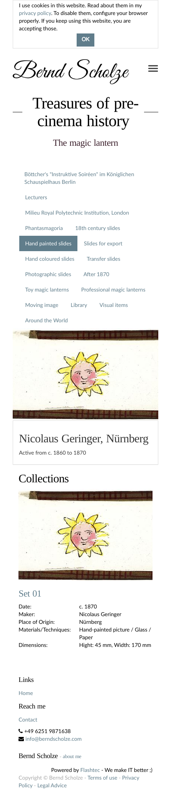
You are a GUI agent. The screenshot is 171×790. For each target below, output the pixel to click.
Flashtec (90, 770)
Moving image (41, 305)
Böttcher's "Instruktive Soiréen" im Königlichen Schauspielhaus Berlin (79, 178)
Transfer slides (103, 258)
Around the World (46, 320)
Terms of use (102, 777)
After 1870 (96, 274)
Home (25, 693)
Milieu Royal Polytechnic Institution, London (77, 212)
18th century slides (97, 228)
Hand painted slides (48, 243)
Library (78, 305)
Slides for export (103, 243)
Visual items (113, 305)
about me (72, 756)
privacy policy (35, 13)
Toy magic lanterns (47, 289)
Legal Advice (52, 785)
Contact (27, 719)
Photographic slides (48, 274)
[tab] (85, 442)
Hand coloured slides (49, 258)
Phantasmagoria (44, 228)
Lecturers (36, 197)
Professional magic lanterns (113, 289)
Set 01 (29, 594)
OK (85, 40)
